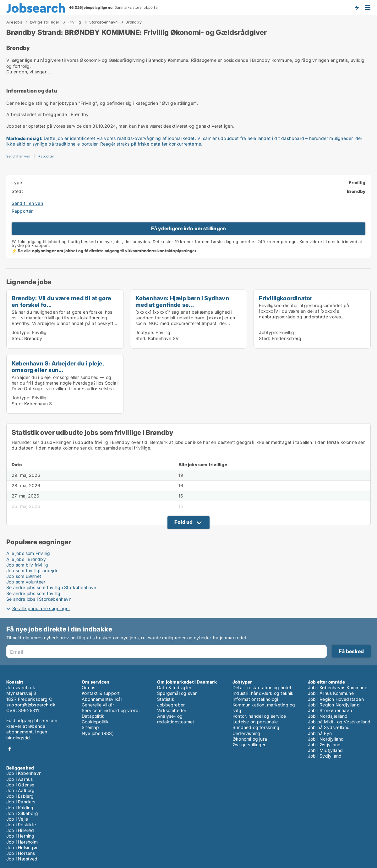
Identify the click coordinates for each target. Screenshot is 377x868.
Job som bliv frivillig (27, 564)
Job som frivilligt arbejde (32, 570)
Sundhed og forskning (255, 727)
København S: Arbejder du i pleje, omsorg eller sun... (58, 366)
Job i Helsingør (22, 847)
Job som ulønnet (23, 576)
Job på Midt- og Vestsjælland (339, 721)
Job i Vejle (17, 819)
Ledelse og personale (255, 721)
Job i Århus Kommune (331, 693)
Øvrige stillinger (44, 22)
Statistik (165, 699)
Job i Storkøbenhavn (330, 710)
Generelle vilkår (98, 704)
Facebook (9, 749)
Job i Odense (20, 784)
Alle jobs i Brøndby (26, 559)
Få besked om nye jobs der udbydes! (357, 7)
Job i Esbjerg (20, 796)
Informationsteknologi (255, 699)
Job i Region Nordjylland (334, 704)
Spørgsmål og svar (177, 693)
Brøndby (133, 22)
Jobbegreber (171, 704)
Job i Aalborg (20, 790)
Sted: (17, 191)
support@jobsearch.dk (30, 704)
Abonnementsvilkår (102, 699)
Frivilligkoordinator (285, 298)
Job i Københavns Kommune (337, 687)
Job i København (23, 773)
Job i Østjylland (324, 744)
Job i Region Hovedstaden (336, 699)
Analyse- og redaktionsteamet (175, 718)
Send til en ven (18, 156)
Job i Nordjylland (326, 739)
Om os (88, 687)
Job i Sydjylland (324, 756)
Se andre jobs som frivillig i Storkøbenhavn (51, 587)
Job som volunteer (25, 581)
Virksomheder (171, 710)
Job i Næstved (22, 858)
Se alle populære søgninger (41, 608)
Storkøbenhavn (103, 22)
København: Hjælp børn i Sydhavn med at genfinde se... (182, 301)
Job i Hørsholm (22, 841)
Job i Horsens (20, 853)
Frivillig (74, 22)
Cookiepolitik (95, 721)
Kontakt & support (101, 693)
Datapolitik (93, 716)
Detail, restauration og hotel (261, 687)
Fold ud (183, 522)
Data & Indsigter (174, 687)
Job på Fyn (320, 733)
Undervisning (246, 733)
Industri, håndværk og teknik (263, 693)
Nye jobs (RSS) (98, 733)
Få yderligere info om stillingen (188, 228)
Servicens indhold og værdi (110, 710)
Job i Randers (21, 801)
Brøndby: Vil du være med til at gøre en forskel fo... (61, 301)
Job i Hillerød (20, 830)
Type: (18, 182)
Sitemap (90, 727)
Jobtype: (21, 332)
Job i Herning (20, 836)
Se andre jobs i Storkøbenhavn (38, 599)
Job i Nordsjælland (328, 716)
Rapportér (46, 156)
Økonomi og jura (249, 739)
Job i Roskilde (21, 824)
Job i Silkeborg (22, 813)
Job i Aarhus (19, 779)
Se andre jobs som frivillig (33, 593)
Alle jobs (14, 22)
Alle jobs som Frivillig (28, 553)
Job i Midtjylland (325, 750)
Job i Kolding (20, 807)
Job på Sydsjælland (329, 727)
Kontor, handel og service (259, 716)
